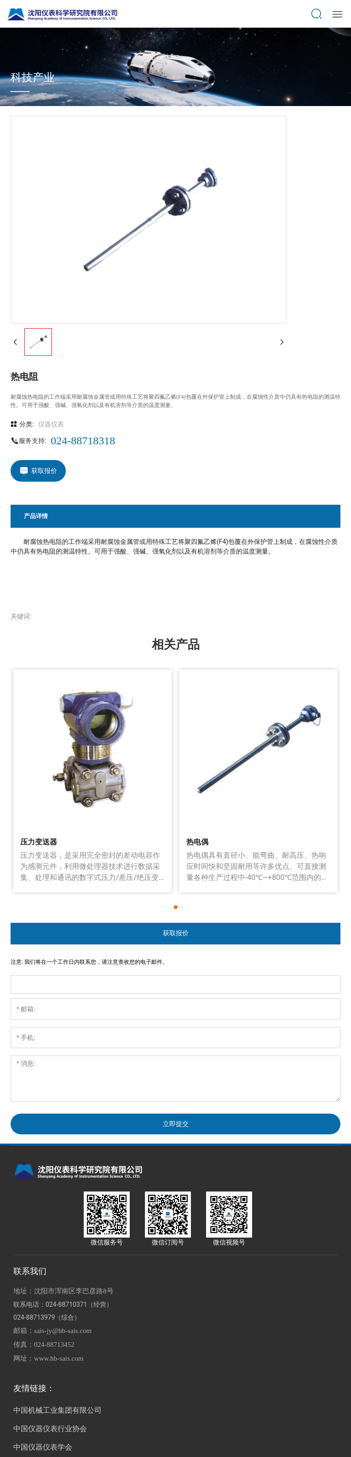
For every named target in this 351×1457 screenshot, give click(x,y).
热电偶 (197, 842)
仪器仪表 (51, 424)
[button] (176, 907)
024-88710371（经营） (79, 1304)
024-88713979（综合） (47, 1317)
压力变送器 (38, 842)
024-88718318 (83, 441)
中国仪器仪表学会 (42, 1447)
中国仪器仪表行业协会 (50, 1428)
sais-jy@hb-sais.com (63, 1330)
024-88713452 (54, 1344)
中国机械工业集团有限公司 (57, 1410)
